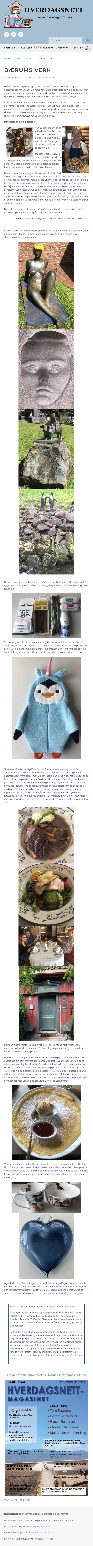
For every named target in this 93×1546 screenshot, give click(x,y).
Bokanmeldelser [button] (22, 48)
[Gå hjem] (43, 14)
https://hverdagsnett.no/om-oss (34, 1532)
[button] (87, 40)
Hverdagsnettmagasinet (48, 183)
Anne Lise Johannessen (38, 1526)
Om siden (88, 48)
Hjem (7, 48)
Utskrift (10, 1500)
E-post (25, 1500)
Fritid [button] (37, 48)
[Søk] (65, 40)
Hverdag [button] (48, 48)
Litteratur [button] (62, 48)
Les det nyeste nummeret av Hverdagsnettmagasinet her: (46, 1375)
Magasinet (76, 48)
